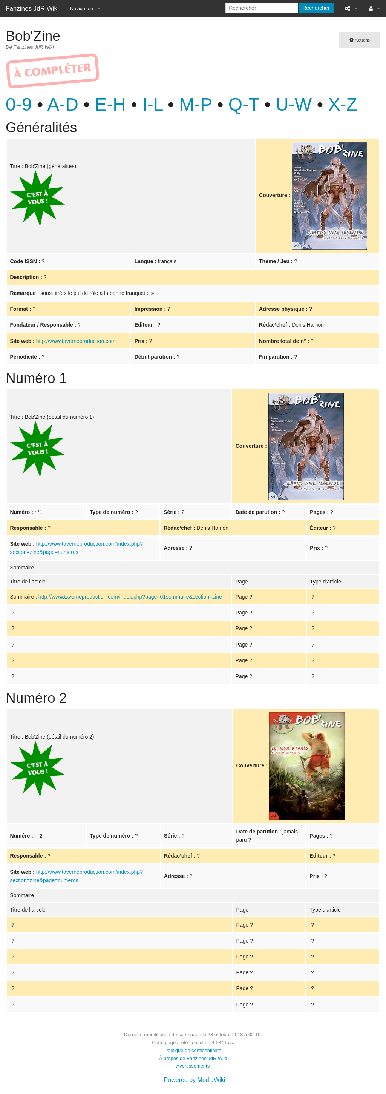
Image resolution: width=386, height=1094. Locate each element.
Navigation (81, 8)
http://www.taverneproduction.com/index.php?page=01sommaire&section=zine (130, 597)
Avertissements (193, 1066)
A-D (62, 104)
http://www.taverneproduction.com (76, 341)
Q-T (243, 104)
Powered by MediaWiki (194, 1080)
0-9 (19, 104)
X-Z (342, 104)
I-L (152, 104)
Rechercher (315, 8)
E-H (110, 104)
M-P (195, 104)
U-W (294, 104)
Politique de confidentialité (193, 1050)
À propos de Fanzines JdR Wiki (193, 1058)
